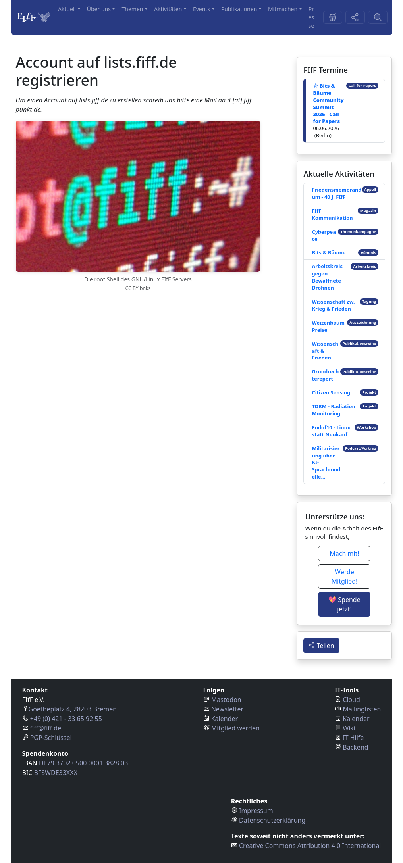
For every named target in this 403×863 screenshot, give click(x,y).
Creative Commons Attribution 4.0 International (310, 845)
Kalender (224, 718)
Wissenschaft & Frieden (325, 350)
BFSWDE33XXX (55, 772)
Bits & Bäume (328, 252)
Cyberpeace (324, 235)
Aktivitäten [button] (168, 9)
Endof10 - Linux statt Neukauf (331, 431)
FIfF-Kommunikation (332, 214)
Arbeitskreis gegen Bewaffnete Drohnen (327, 277)
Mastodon (226, 699)
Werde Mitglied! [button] (345, 576)
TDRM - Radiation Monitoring (333, 410)
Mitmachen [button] (282, 9)
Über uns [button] (99, 9)
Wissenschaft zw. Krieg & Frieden (333, 305)
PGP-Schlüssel (51, 737)
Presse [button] (311, 17)
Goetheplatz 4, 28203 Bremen (73, 709)
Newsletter (227, 709)
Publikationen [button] (239, 9)
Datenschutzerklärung (272, 820)
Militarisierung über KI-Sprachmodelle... (326, 463)
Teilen (321, 645)
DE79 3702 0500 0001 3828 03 (83, 763)
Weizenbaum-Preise (329, 326)
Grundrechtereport (325, 375)
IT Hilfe (353, 737)
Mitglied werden (235, 728)
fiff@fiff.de (46, 728)
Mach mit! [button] (344, 553)
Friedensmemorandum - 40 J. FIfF (336, 193)
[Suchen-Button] (378, 17)
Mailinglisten (362, 709)
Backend (355, 747)
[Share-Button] (355, 17)
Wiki (349, 728)
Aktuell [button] (67, 9)
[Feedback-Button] (333, 17)
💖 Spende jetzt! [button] (344, 604)
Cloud (351, 699)
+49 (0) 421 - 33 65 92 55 (66, 718)
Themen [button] (132, 9)
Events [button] (201, 9)
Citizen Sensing (331, 392)
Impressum (256, 810)
